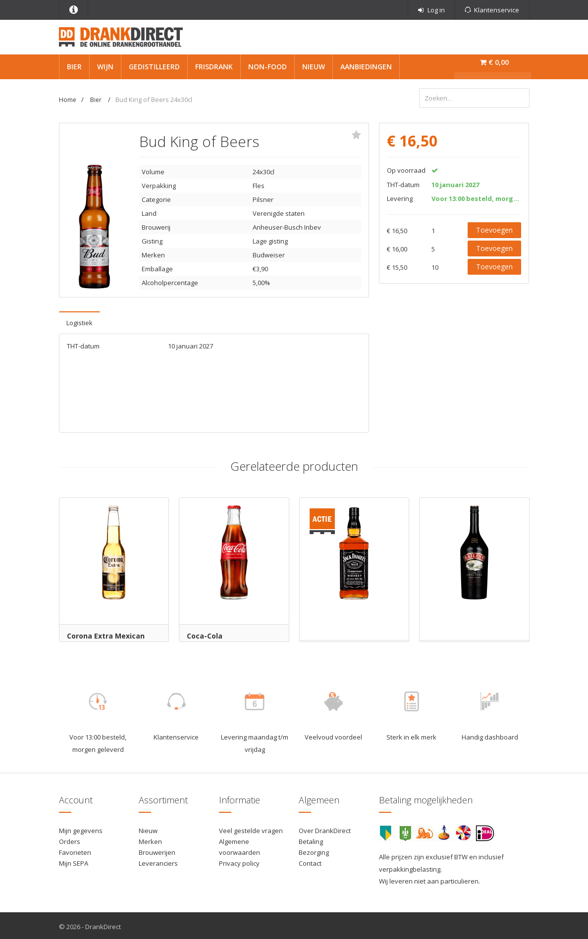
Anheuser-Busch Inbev (287, 225)
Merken (150, 839)
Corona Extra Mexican (106, 634)
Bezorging (314, 850)
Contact (310, 861)
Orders (69, 839)
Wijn (105, 66)
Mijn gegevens (81, 828)
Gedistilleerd (154, 66)
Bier (74, 66)
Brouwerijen (157, 850)
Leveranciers (158, 861)
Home (67, 100)
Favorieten (75, 850)
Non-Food (267, 66)
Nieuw (313, 66)
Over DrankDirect (325, 828)
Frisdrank (214, 66)
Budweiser (269, 253)
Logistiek (79, 321)
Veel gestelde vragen (251, 828)
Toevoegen (494, 228)
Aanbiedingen (366, 66)
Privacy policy (239, 861)
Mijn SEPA (73, 861)
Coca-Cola (204, 634)
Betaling (311, 839)
